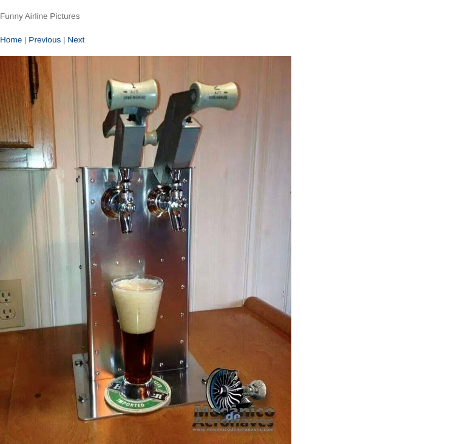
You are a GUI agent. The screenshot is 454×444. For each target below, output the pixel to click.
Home (11, 39)
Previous (45, 39)
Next (75, 39)
